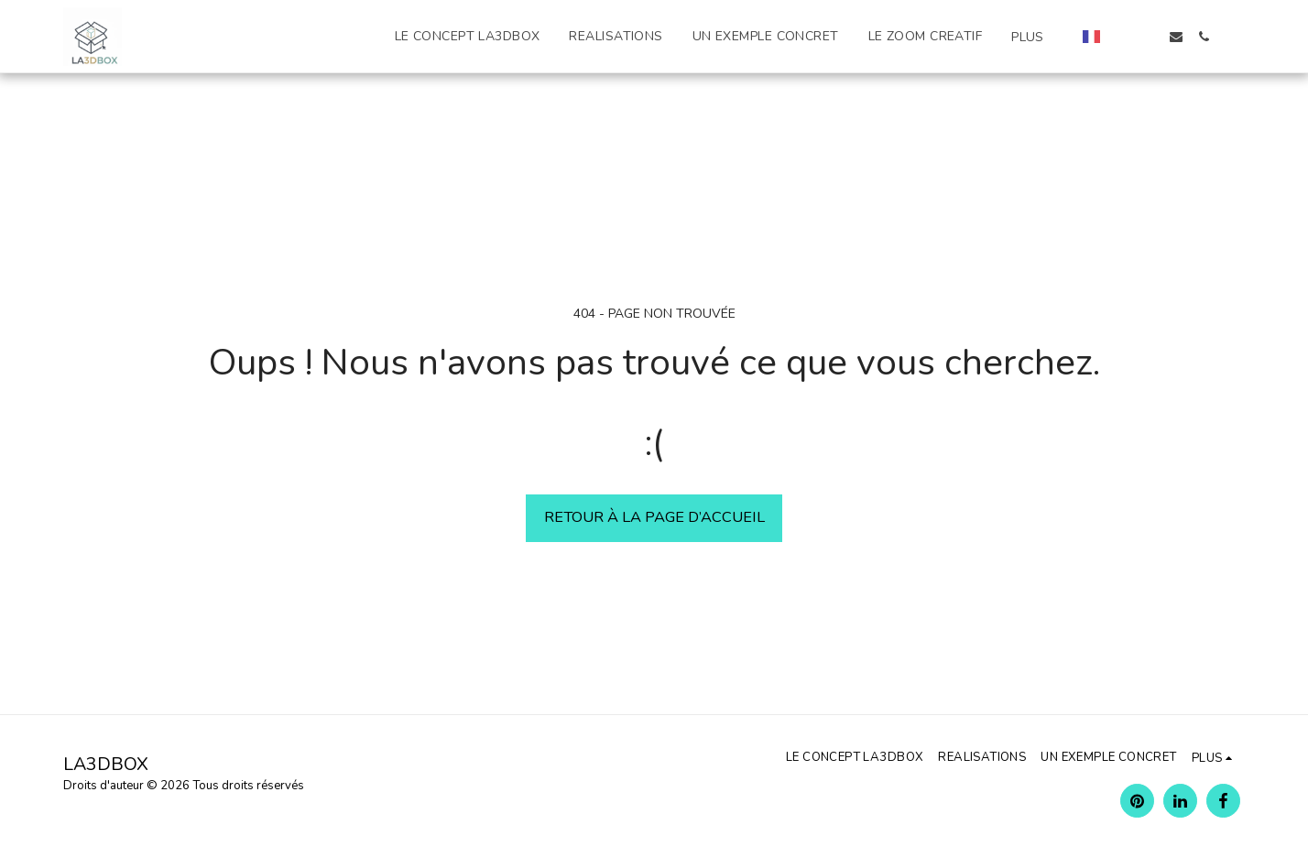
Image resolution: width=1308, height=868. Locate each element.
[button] (1121, 36)
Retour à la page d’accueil (654, 516)
